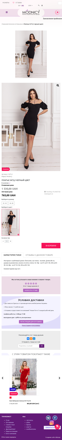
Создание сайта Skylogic (52, 437)
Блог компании (11, 433)
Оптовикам (10, 422)
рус (19, 5)
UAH (29, 5)
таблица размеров (52, 192)
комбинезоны (31, 429)
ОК (42, 346)
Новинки (6, 169)
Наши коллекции (11, 431)
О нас (8, 420)
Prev (18, 54)
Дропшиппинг (10, 429)
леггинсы (29, 420)
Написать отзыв (31, 290)
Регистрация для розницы (31, 325)
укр (22, 5)
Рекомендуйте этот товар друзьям (31, 335)
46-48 (11, 203)
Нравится (49, 194)
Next (44, 54)
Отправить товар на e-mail (31, 342)
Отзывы (19, 2)
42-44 (5, 203)
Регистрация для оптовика (31, 322)
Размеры (6, 2)
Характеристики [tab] (12, 255)
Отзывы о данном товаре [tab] (39, 255)
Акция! (19, 394)
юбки (28, 422)
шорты (28, 427)
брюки (28, 425)
